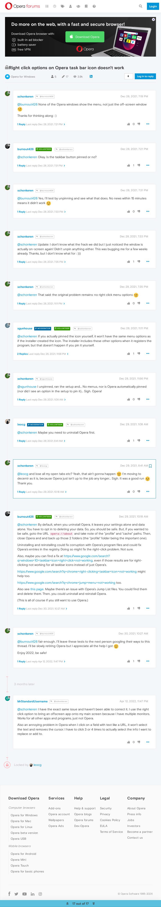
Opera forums (83, 808)
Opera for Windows (23, 64)
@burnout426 (44, 85)
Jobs (130, 808)
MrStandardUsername (32, 689)
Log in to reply (145, 64)
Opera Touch (20, 853)
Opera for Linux (21, 814)
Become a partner (140, 819)
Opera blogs (83, 802)
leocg (21, 412)
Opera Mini (18, 847)
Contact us (135, 825)
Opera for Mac (21, 809)
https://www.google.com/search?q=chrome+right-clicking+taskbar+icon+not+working (77, 559)
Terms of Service (111, 819)
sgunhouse (24, 316)
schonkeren (25, 84)
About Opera (136, 796)
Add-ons (54, 796)
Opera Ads (56, 813)
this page (37, 577)
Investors (133, 813)
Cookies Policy (110, 808)
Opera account (59, 802)
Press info (134, 802)
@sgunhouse (44, 367)
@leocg (41, 454)
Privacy (105, 802)
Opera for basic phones (27, 859)
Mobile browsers (19, 834)
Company (136, 786)
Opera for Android (23, 841)
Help (78, 786)
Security (106, 796)
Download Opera (87, 24)
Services (56, 786)
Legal (105, 786)
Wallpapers (56, 808)
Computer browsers (21, 795)
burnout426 (25, 137)
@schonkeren (64, 137)
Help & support (85, 796)
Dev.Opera (81, 813)
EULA (103, 813)
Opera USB (18, 826)
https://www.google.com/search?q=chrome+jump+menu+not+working (66, 570)
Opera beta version (24, 820)
